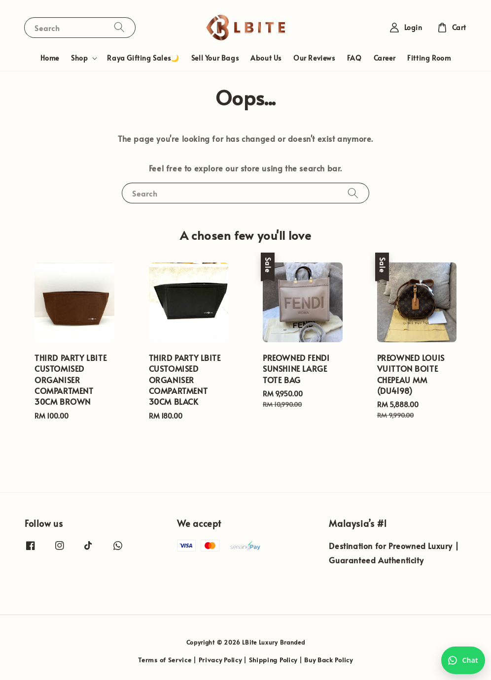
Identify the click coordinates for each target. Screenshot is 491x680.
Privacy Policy (220, 659)
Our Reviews (314, 58)
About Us (265, 58)
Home (49, 58)
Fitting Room (429, 58)
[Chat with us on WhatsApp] (463, 660)
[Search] (119, 27)
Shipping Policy (273, 659)
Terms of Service (164, 659)
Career (385, 58)
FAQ (354, 58)
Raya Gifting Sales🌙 (143, 58)
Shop (79, 58)
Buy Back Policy (328, 659)
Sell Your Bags (215, 58)
